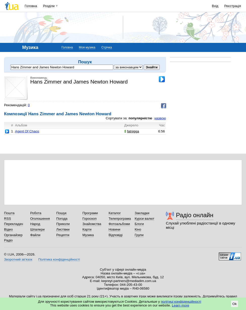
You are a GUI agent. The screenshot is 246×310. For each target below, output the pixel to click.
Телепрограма (120, 218)
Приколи (63, 224)
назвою (160, 118)
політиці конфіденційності (181, 301)
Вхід (215, 6)
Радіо (8, 240)
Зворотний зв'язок (18, 259)
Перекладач (13, 224)
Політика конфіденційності (59, 259)
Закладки (142, 213)
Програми (90, 213)
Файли (35, 235)
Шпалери (37, 229)
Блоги (139, 224)
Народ (35, 224)
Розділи (49, 6)
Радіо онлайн (194, 215)
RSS (7, 218)
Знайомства (91, 224)
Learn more (180, 305)
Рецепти (62, 235)
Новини (114, 229)
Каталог (115, 213)
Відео (8, 229)
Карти (86, 229)
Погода (61, 218)
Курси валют (144, 218)
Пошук (61, 213)
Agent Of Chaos (27, 131)
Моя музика (87, 47)
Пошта (9, 213)
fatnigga (131, 131)
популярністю (140, 118)
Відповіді (116, 235)
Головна (31, 6)
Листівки (63, 229)
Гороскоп (89, 218)
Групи (139, 235)
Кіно (138, 229)
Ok (234, 304)
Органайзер (13, 235)
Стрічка (106, 47)
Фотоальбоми (119, 224)
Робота (35, 213)
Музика (88, 235)
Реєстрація (232, 6)
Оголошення (40, 218)
